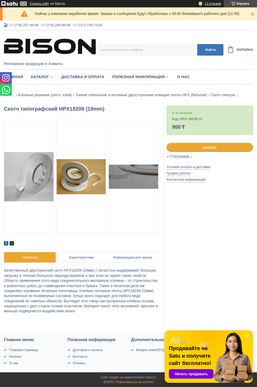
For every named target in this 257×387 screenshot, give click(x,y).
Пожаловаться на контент (134, 382)
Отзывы (79, 363)
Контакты (80, 356)
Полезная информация (138, 77)
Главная (13, 77)
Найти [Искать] (210, 50)
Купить (210, 148)
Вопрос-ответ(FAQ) (151, 350)
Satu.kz (151, 377)
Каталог (40, 77)
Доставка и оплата (82, 77)
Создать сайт (39, 4)
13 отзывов (213, 4)
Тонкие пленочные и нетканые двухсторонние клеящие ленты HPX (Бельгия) (141, 95)
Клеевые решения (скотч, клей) (45, 95)
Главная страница (23, 350)
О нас (183, 77)
